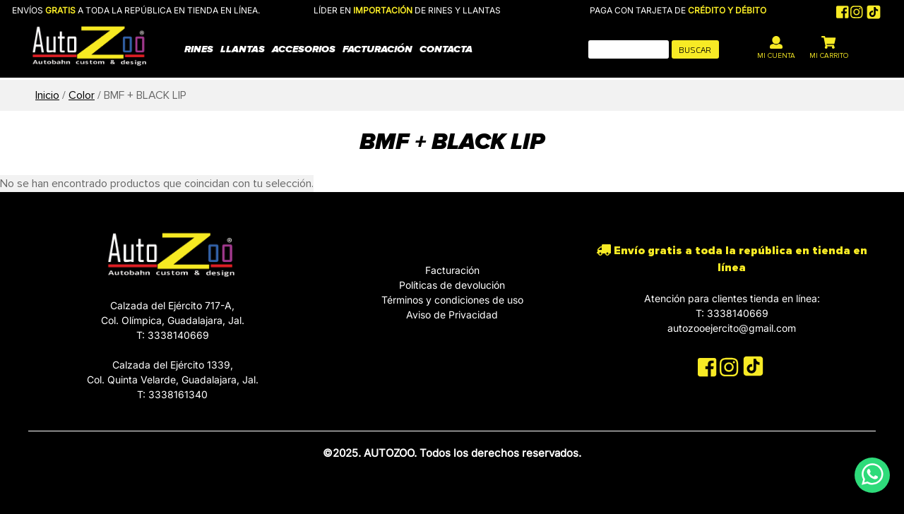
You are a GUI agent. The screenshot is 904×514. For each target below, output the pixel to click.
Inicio (47, 95)
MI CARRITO (828, 48)
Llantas (242, 49)
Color (82, 95)
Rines (198, 49)
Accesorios (303, 49)
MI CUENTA (776, 48)
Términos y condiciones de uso (452, 300)
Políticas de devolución (452, 285)
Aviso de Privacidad (452, 315)
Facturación (377, 49)
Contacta (446, 49)
